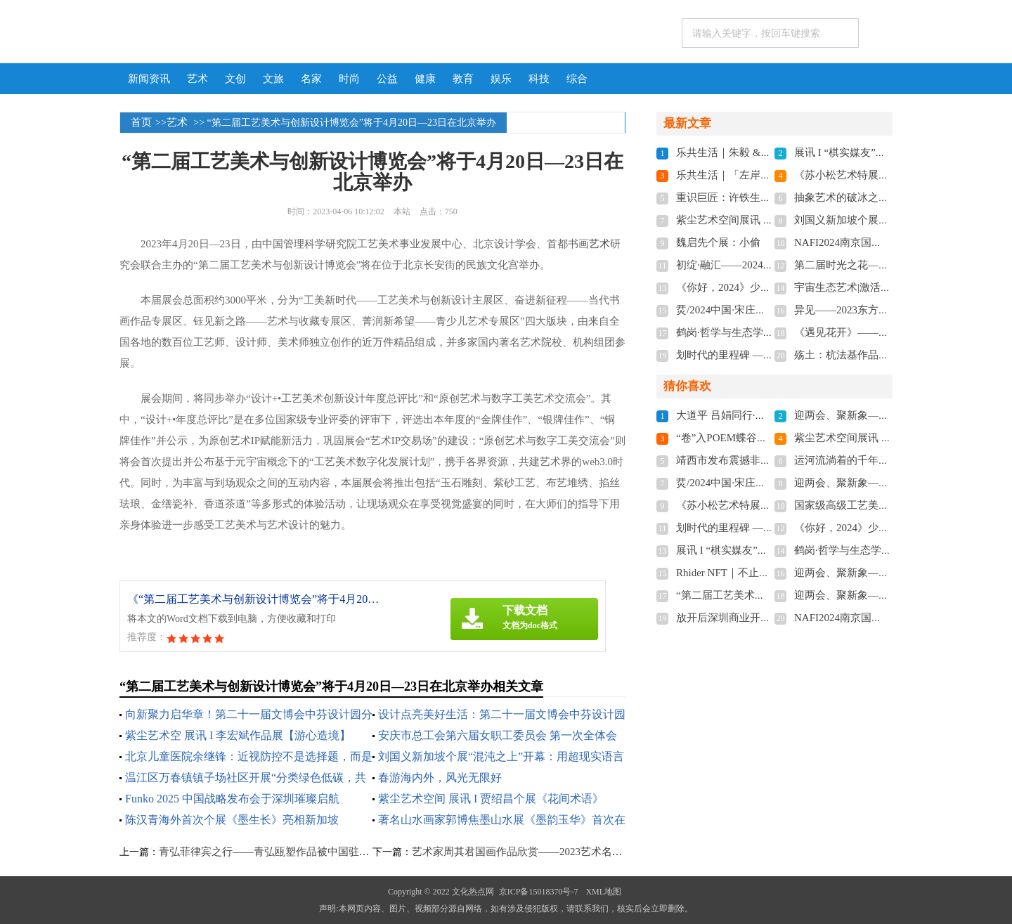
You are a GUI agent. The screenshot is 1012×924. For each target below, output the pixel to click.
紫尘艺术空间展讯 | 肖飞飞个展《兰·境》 (770, 220)
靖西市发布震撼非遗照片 (734, 460)
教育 (463, 78)
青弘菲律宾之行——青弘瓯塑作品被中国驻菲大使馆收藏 (290, 851)
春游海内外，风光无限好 (440, 777)
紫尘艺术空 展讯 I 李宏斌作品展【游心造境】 (238, 735)
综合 (577, 78)
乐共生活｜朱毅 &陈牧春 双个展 (751, 152)
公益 (387, 78)
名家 (311, 78)
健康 (425, 78)
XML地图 (603, 892)
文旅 (273, 78)
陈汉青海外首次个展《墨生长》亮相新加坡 (232, 820)
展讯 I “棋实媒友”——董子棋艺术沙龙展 (887, 152)
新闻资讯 (149, 78)
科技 (539, 78)
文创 (235, 78)
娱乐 (501, 78)
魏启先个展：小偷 (718, 242)
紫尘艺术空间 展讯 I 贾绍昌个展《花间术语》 (491, 799)
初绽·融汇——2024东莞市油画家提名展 (767, 265)
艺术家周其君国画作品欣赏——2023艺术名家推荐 (528, 851)
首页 (141, 122)
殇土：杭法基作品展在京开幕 (862, 354)
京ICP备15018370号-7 (538, 892)
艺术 (197, 78)
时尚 (349, 78)
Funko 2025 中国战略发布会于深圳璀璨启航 (232, 799)
